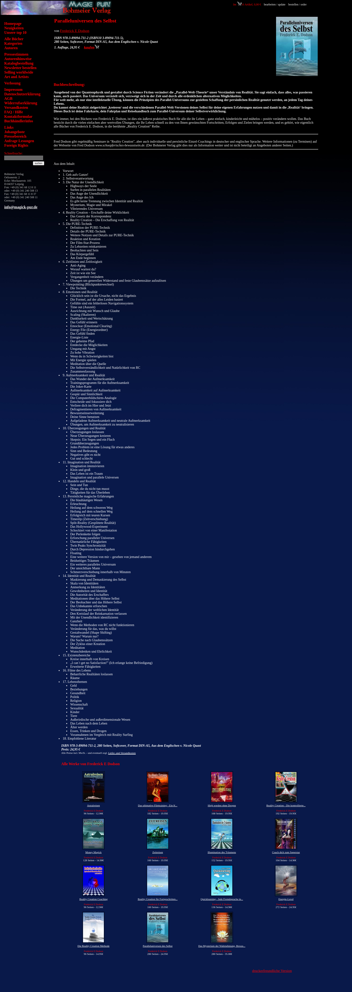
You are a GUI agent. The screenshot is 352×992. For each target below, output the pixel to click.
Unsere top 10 (15, 33)
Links (8, 127)
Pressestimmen (16, 54)
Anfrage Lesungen (19, 141)
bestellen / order (297, 4)
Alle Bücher (13, 39)
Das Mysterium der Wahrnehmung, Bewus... (221, 945)
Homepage (13, 24)
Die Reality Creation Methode (94, 945)
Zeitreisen (157, 852)
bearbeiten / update (274, 4)
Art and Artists (16, 77)
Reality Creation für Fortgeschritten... (157, 899)
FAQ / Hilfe (13, 112)
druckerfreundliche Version (272, 971)
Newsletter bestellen (20, 68)
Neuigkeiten (14, 28)
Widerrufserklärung (20, 103)
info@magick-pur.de (20, 207)
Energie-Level (286, 899)
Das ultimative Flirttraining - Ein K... (157, 805)
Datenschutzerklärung (22, 94)
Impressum (13, 90)
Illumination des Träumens (222, 852)
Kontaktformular (18, 116)
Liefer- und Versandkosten (122, 752)
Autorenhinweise (17, 59)
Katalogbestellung (19, 63)
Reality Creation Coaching (93, 899)
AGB (8, 99)
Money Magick (93, 852)
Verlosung (12, 83)
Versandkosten (16, 107)
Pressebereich (15, 136)
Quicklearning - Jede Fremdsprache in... (222, 899)
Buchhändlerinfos (18, 121)
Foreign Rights (16, 145)
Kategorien (13, 43)
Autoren (11, 48)
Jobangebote (14, 132)
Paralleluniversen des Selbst (158, 945)
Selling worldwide (18, 72)
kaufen (91, 47)
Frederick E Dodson (74, 31)
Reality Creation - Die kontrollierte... (286, 805)
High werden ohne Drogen (222, 805)
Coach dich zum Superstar (286, 852)
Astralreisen (93, 805)
